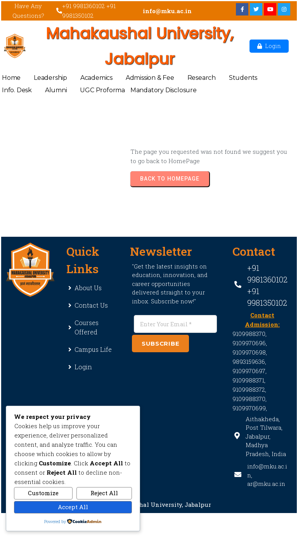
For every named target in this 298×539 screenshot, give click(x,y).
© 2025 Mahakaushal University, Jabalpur (149, 504)
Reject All (104, 493)
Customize (43, 493)
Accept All (73, 507)
